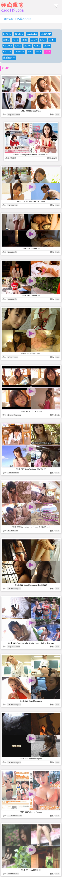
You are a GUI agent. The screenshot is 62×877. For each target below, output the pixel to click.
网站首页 (20, 18)
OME (28, 18)
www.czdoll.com (26, 832)
